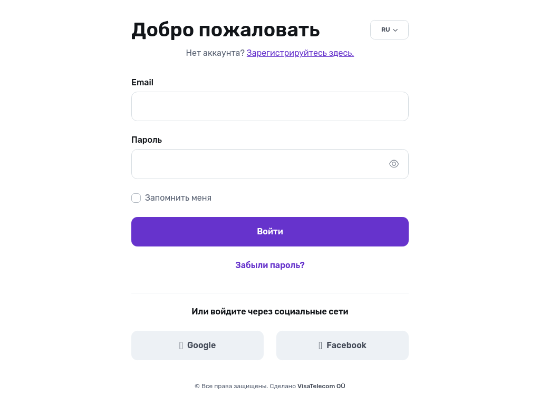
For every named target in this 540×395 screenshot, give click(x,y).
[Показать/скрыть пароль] (393, 163)
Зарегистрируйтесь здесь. (300, 53)
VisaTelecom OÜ (321, 386)
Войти (270, 231)
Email (142, 82)
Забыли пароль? (269, 265)
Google (197, 345)
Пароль (146, 140)
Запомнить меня (178, 198)
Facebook (343, 345)
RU (385, 29)
